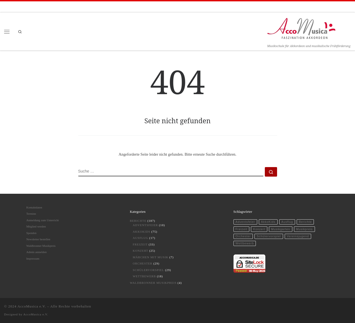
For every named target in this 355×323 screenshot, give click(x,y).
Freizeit (140, 244)
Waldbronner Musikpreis (41, 245)
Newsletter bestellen (38, 239)
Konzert (140, 250)
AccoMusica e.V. (31, 306)
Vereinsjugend (298, 236)
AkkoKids (141, 231)
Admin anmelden (36, 252)
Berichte (138, 220)
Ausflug (140, 237)
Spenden (31, 233)
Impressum (33, 258)
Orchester (142, 263)
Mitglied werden (36, 226)
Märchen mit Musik (150, 257)
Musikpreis (304, 229)
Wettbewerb (144, 276)
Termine (31, 213)
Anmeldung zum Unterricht (42, 220)
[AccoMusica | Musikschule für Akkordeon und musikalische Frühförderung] (301, 27)
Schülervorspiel (148, 270)
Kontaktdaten (34, 207)
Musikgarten (280, 229)
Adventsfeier (145, 225)
